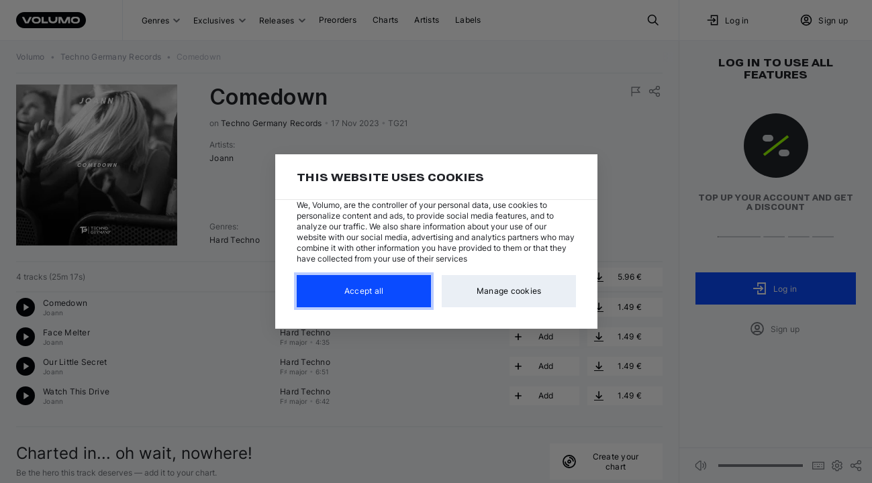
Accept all (363, 291)
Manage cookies (508, 291)
